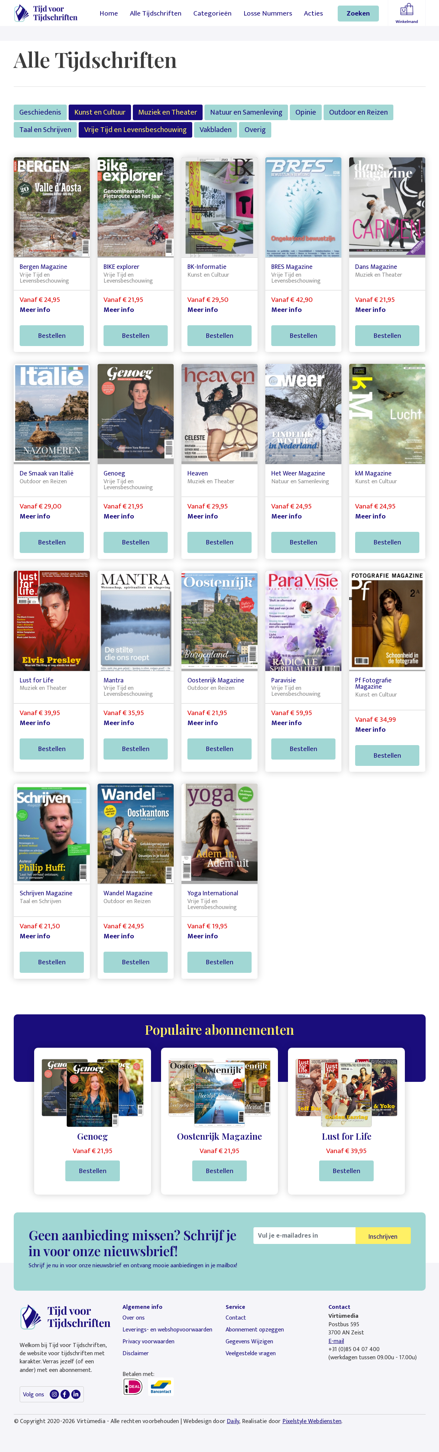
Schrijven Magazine (46, 893)
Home (108, 13)
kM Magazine (373, 473)
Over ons (133, 1318)
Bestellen (52, 336)
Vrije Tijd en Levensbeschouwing (135, 130)
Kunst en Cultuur (99, 112)
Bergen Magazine (43, 266)
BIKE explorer (121, 266)
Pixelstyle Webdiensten (311, 1421)
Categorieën (212, 13)
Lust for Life (36, 680)
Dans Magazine (376, 266)
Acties (313, 13)
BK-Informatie (206, 266)
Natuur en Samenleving (246, 112)
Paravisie (283, 680)
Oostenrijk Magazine (215, 680)
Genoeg (114, 473)
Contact (236, 1318)
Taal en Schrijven (45, 130)
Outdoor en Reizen (358, 112)
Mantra (114, 680)
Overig (255, 130)
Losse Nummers (267, 13)
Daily (233, 1421)
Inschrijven (382, 1236)
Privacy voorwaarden (148, 1342)
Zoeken (358, 13)
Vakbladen (216, 130)
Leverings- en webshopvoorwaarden (167, 1330)
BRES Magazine (291, 266)
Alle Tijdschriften (155, 13)
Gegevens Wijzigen (249, 1342)
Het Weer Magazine (298, 473)
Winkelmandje (406, 13)
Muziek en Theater (167, 112)
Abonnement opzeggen (255, 1330)
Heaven (197, 473)
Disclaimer (135, 1354)
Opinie (305, 112)
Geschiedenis (40, 112)
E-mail (336, 1341)
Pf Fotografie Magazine (373, 683)
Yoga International (212, 893)
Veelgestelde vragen (251, 1354)
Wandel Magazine (128, 893)
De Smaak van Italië (46, 473)
